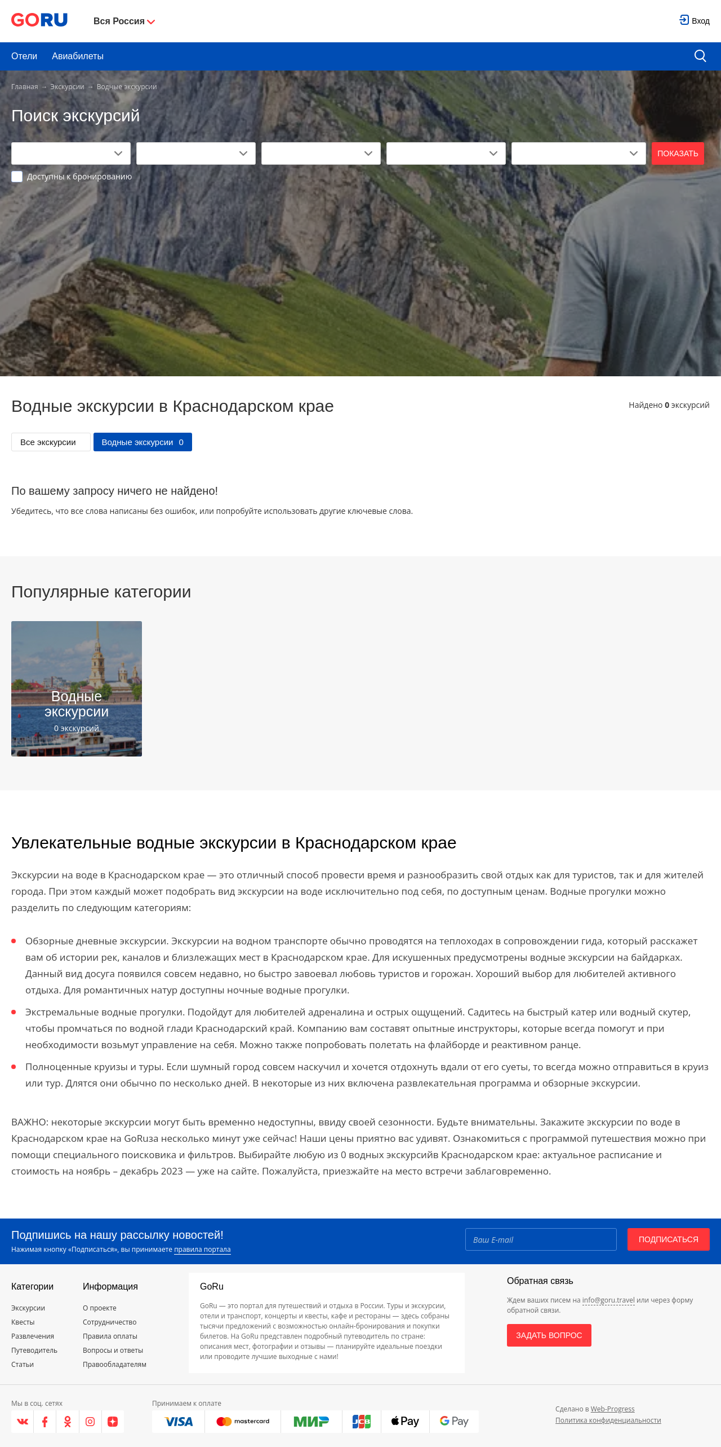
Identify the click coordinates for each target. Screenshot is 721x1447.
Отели (24, 56)
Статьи (22, 1364)
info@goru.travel (608, 1300)
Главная (24, 86)
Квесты (23, 1322)
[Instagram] (90, 1421)
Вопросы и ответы (113, 1350)
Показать (677, 153)
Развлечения (32, 1336)
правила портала (202, 1249)
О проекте (100, 1308)
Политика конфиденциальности (608, 1420)
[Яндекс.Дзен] (113, 1421)
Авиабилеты (78, 56)
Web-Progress (613, 1409)
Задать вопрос (549, 1335)
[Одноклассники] (67, 1421)
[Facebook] (45, 1421)
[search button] (700, 56)
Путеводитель (34, 1350)
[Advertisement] (360, 267)
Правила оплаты (110, 1336)
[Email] (540, 1239)
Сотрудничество (109, 1322)
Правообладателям (114, 1364)
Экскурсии (67, 86)
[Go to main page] (39, 21)
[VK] (22, 1421)
